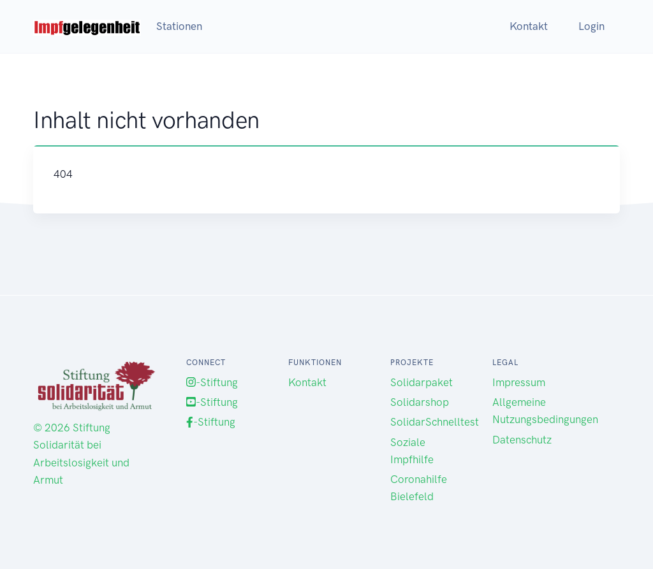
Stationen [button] (179, 26)
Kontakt (529, 26)
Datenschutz (522, 439)
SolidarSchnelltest (434, 421)
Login (591, 26)
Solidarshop (419, 402)
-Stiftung (212, 382)
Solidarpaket (421, 382)
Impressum (518, 382)
